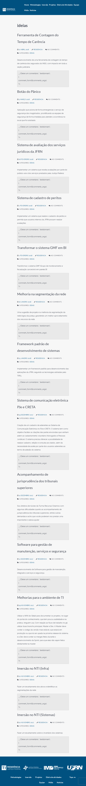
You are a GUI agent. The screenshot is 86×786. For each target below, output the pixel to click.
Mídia (51, 778)
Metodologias (16, 773)
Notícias (60, 778)
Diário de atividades (53, 773)
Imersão (28, 773)
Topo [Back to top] (72, 773)
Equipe (42, 778)
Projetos (38, 773)
